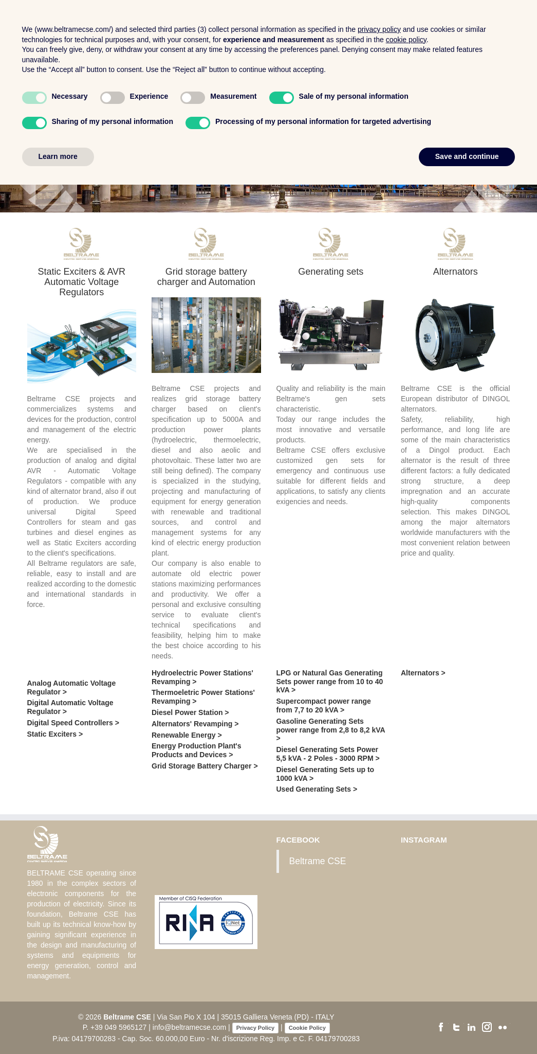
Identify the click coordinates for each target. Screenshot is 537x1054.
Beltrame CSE (317, 861)
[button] (13, 128)
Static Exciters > (55, 734)
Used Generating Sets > (317, 789)
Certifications (422, 21)
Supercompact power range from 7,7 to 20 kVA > (323, 705)
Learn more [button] (58, 1026)
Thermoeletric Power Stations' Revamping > (203, 696)
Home (255, 21)
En (524, 52)
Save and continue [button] (467, 1026)
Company (306, 21)
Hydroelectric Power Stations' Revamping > (202, 677)
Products (361, 21)
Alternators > (423, 673)
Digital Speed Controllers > (73, 723)
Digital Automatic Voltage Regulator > (70, 707)
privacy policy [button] (379, 899)
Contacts (483, 21)
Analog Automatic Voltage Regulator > (71, 687)
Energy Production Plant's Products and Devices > (196, 750)
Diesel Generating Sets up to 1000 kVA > (325, 773)
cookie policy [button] (406, 909)
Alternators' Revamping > (195, 724)
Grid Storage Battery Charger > (205, 766)
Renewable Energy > (187, 735)
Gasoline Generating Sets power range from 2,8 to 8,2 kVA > (330, 730)
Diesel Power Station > (190, 712)
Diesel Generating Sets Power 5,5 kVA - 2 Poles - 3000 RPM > (328, 753)
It (507, 52)
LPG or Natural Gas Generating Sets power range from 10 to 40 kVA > (329, 681)
